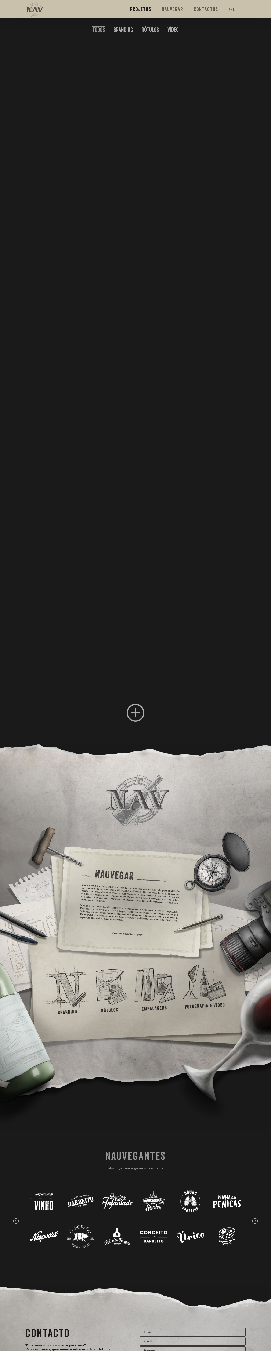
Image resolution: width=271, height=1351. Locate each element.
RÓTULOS (150, 30)
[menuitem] (98, 30)
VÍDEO (173, 30)
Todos (98, 29)
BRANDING (123, 30)
